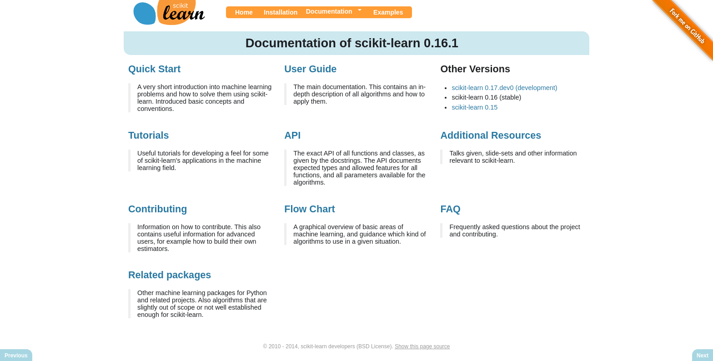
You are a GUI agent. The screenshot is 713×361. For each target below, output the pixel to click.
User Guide (310, 69)
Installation (280, 12)
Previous (16, 355)
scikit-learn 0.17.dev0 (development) (504, 87)
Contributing (157, 209)
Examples (388, 12)
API (292, 135)
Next (702, 355)
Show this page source (422, 346)
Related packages (169, 275)
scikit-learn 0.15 (474, 107)
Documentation (329, 11)
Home (244, 12)
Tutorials (148, 135)
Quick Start (154, 69)
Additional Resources (490, 135)
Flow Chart (309, 209)
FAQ (450, 209)
